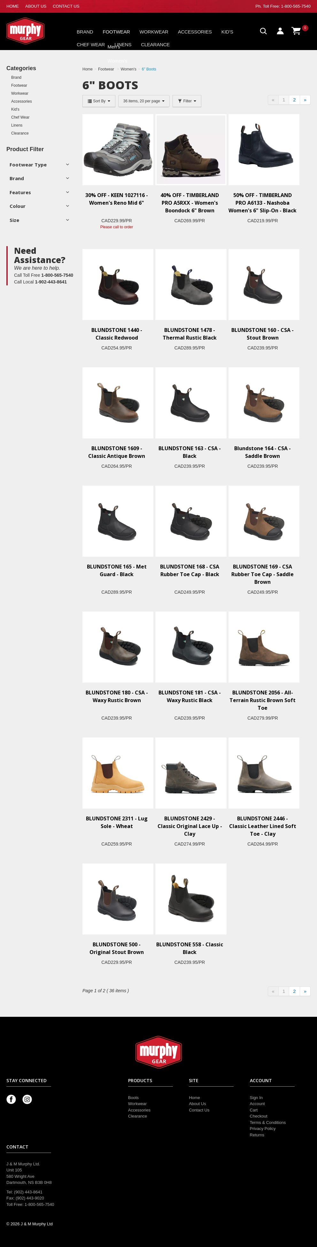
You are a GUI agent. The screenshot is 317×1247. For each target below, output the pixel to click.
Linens (122, 44)
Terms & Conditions (268, 1122)
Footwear (116, 31)
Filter (187, 101)
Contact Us (199, 1110)
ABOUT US (35, 6)
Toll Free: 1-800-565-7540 (287, 6)
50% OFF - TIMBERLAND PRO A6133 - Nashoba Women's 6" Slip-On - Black (262, 203)
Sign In (256, 1097)
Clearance (155, 44)
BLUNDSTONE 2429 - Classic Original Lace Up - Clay (190, 826)
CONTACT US (66, 6)
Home (194, 1097)
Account (257, 1103)
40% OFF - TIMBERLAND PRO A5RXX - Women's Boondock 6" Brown (189, 203)
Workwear (154, 31)
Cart (254, 1110)
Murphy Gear (33, 31)
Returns (257, 1135)
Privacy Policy (263, 1128)
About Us (197, 1103)
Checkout (258, 1116)
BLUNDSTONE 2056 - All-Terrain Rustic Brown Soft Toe (262, 700)
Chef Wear (91, 44)
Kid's (227, 31)
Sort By (99, 101)
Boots (133, 1097)
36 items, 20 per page (144, 101)
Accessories (195, 31)
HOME (12, 6)
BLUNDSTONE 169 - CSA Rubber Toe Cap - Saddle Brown (262, 574)
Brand (85, 31)
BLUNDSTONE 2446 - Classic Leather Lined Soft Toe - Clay (262, 826)
